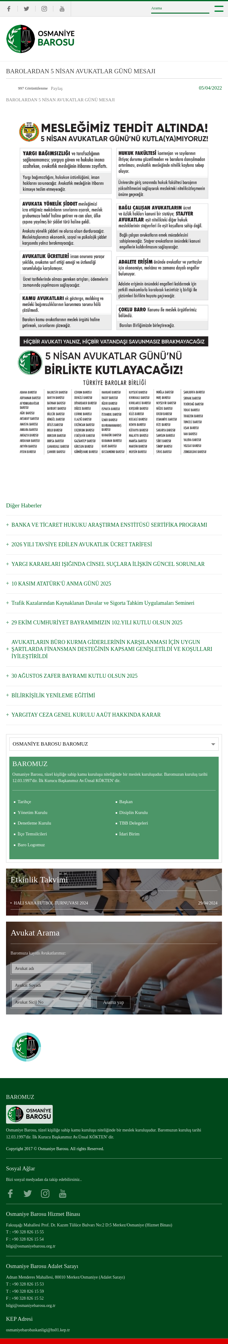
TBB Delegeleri (133, 812)
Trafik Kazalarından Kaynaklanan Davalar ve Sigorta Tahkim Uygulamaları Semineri (98, 601)
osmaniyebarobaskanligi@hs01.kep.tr (38, 1318)
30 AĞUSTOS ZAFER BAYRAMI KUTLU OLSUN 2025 (71, 665)
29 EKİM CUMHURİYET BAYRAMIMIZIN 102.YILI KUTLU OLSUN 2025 (92, 620)
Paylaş (57, 88)
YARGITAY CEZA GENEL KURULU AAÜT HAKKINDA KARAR (82, 704)
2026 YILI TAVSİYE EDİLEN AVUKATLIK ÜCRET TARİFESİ (78, 544)
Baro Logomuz (31, 833)
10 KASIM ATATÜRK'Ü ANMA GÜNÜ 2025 (58, 582)
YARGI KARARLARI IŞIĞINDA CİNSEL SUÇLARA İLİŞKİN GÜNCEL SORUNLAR (103, 563)
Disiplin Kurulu (133, 801)
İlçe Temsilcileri (32, 822)
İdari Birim (129, 822)
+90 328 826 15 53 (28, 1272)
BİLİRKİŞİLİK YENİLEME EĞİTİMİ (51, 685)
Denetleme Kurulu (34, 812)
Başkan (126, 790)
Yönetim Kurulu (33, 801)
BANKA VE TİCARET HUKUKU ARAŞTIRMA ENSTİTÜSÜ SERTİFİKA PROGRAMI (104, 525)
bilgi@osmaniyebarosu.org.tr (30, 1234)
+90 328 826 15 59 (28, 1280)
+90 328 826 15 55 (28, 1220)
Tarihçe (24, 790)
